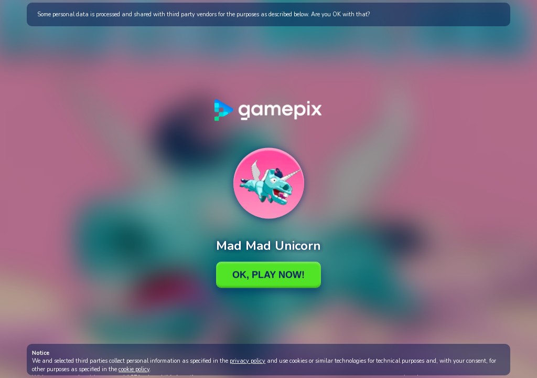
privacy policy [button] (247, 361)
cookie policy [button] (134, 369)
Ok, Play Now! (268, 274)
